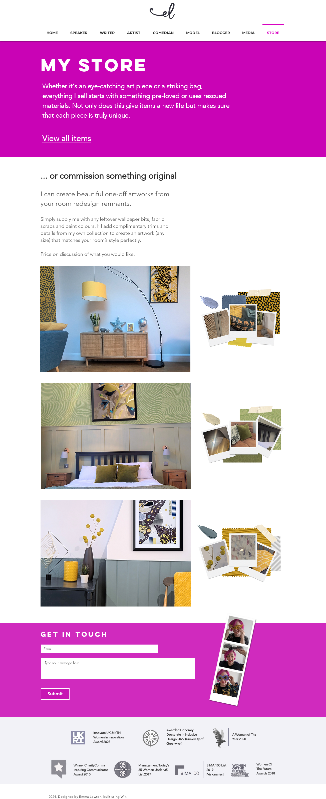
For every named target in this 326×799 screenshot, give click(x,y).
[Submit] (55, 694)
